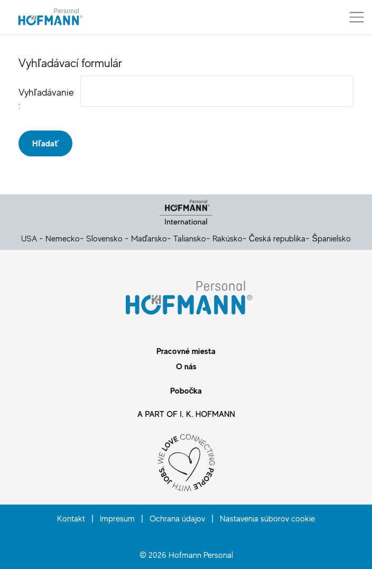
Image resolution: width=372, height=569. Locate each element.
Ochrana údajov (177, 518)
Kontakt (71, 518)
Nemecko (62, 238)
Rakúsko (227, 238)
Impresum (117, 518)
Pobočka (186, 390)
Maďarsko (149, 238)
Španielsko (331, 238)
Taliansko (189, 238)
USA (29, 238)
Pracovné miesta (186, 351)
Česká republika (277, 238)
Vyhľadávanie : (40, 98)
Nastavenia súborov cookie (267, 518)
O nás (186, 366)
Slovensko (104, 238)
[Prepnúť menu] (356, 17)
